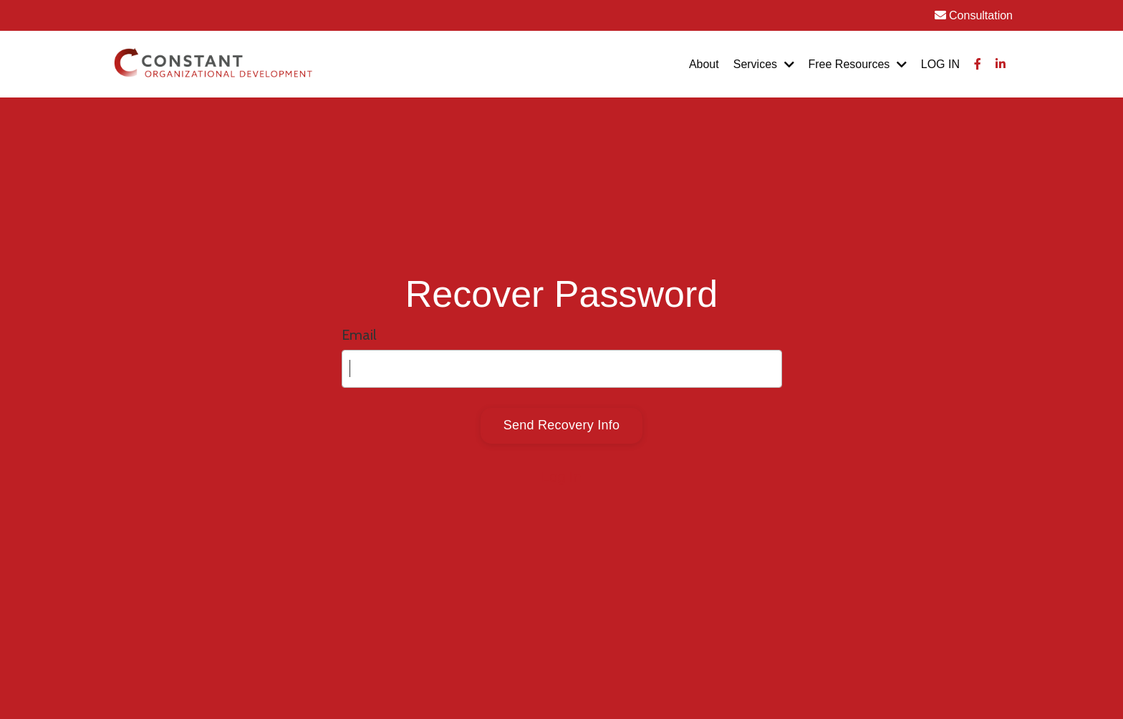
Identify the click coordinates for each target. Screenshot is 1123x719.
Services (763, 64)
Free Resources (858, 64)
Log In (561, 477)
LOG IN (940, 64)
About (704, 64)
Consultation (974, 15)
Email (359, 334)
